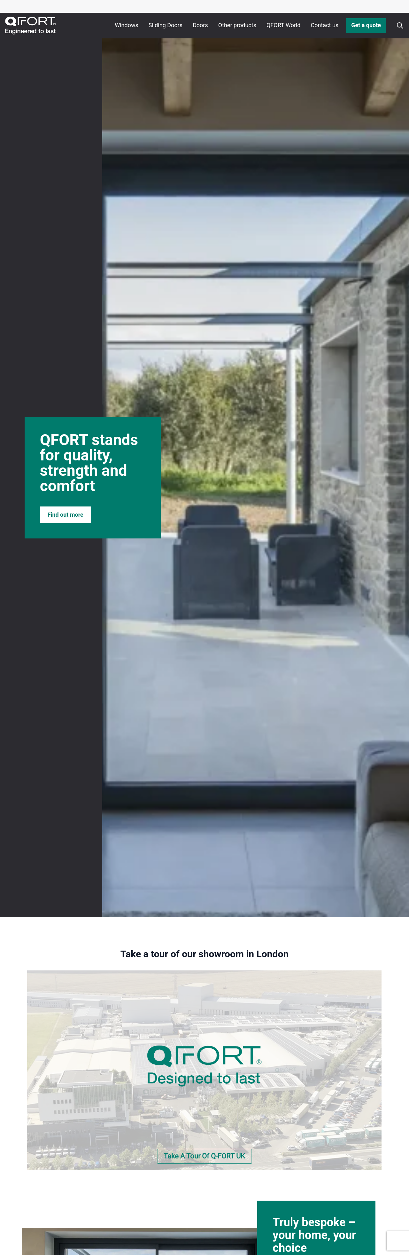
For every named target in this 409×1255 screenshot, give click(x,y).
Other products (237, 25)
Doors (200, 25)
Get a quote (366, 25)
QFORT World (283, 25)
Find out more (65, 514)
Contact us (325, 25)
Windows (126, 25)
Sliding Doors (165, 25)
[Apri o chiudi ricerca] (400, 25)
